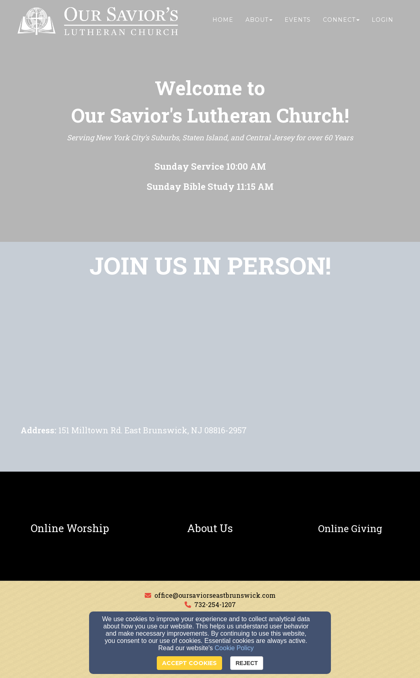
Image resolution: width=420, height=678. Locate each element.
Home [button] (222, 23)
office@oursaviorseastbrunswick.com (215, 595)
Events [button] (298, 23)
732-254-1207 (215, 604)
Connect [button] (341, 23)
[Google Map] (210, 362)
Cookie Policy (234, 648)
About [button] (258, 23)
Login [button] (382, 23)
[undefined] (70, 528)
